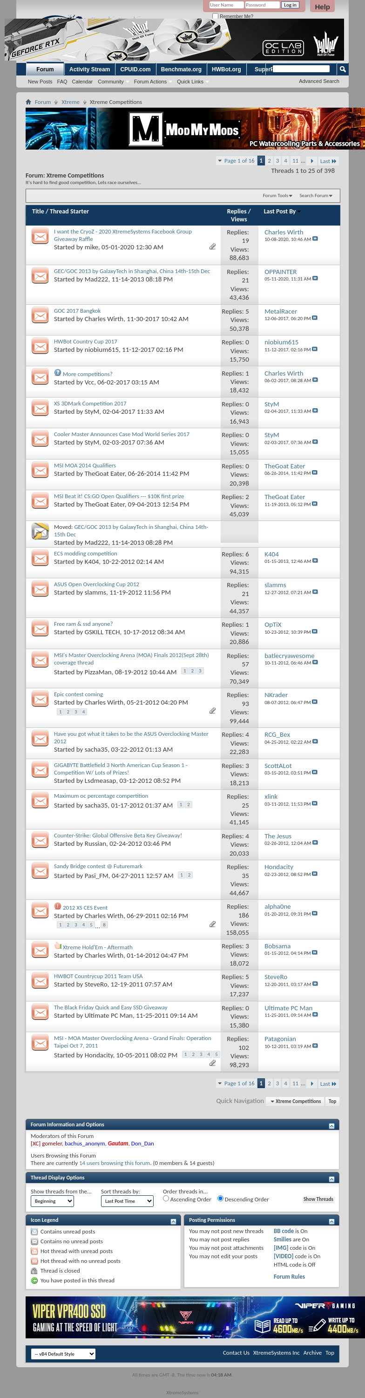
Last (328, 161)
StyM (92, 411)
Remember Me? (232, 16)
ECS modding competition (85, 553)
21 (245, 280)
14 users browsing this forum (114, 1162)
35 (245, 875)
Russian (95, 843)
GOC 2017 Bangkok (77, 310)
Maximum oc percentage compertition (101, 795)
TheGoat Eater (105, 473)
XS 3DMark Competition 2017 (90, 403)
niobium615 (102, 349)
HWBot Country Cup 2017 (85, 341)
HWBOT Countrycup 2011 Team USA (98, 976)
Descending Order (243, 1199)
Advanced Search (319, 81)
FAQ (62, 81)
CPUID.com (135, 69)
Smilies (282, 1239)
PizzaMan (98, 671)
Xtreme (70, 101)
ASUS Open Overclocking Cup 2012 (96, 584)
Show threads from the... (61, 1191)
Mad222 (96, 279)
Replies (237, 211)
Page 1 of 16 (239, 160)
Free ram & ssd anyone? (83, 623)
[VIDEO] (284, 1256)
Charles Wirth (104, 319)
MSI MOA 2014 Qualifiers (85, 465)
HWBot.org (226, 69)
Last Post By (283, 211)
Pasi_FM (96, 875)
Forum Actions (150, 81)
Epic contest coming (78, 694)
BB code (284, 1230)
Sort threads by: (120, 1191)
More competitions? (88, 373)
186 (243, 915)
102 (243, 1047)
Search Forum (314, 195)
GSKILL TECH (102, 632)
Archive (313, 1352)
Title (38, 211)
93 (245, 703)
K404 (92, 561)
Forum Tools (275, 195)
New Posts (40, 81)
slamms (95, 592)
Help (322, 7)
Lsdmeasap (100, 780)
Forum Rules (289, 1276)
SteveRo (96, 984)
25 (245, 805)
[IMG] (281, 1247)
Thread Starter (69, 211)
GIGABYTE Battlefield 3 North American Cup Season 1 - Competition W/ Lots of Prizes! (121, 768)
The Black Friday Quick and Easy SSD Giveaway (111, 1007)
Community (111, 81)
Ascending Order (187, 1199)
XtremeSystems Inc (276, 1352)
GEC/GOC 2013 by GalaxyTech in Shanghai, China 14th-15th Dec (132, 270)
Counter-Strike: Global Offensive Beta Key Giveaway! (118, 835)
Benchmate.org (181, 69)
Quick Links (190, 81)
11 (295, 160)
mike (91, 247)
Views (239, 219)
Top (332, 1101)
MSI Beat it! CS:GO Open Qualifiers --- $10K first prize (119, 496)
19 (245, 240)
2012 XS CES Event (85, 907)
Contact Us (236, 1352)
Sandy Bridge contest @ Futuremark (98, 866)
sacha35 (96, 749)
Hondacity (99, 1055)
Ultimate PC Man (109, 1015)
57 (245, 664)
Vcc (89, 382)
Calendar (82, 81)
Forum (45, 69)
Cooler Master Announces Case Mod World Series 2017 (121, 434)
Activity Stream (89, 69)
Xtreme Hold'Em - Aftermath (98, 947)
